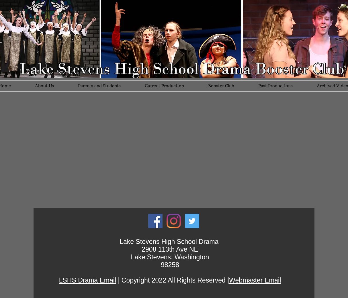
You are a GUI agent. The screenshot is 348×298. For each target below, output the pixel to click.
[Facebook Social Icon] (155, 221)
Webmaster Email (255, 280)
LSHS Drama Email (87, 280)
